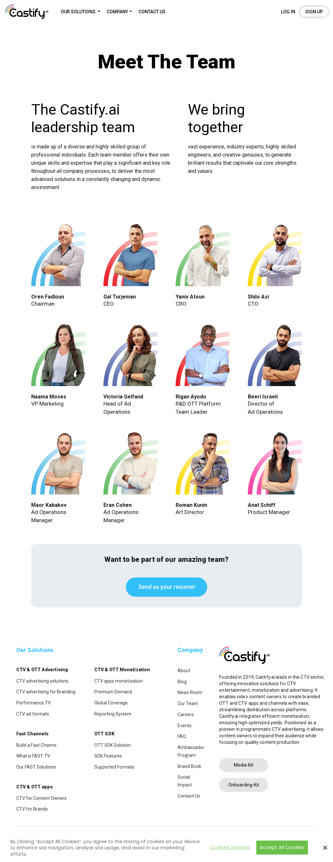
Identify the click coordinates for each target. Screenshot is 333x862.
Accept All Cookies (282, 848)
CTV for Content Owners (41, 798)
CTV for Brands (32, 809)
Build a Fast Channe (36, 745)
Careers (186, 714)
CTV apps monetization (118, 681)
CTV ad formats (32, 713)
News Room (190, 692)
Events (185, 725)
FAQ (182, 736)
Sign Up (314, 11)
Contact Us (189, 796)
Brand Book (189, 766)
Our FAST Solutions (36, 767)
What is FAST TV (33, 755)
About (184, 670)
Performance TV (33, 702)
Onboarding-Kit (243, 784)
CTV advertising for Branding (45, 691)
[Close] (325, 849)
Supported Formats (114, 767)
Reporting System (112, 713)
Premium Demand (113, 691)
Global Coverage (111, 702)
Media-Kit (243, 765)
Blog (182, 681)
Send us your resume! (166, 586)
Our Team (188, 703)
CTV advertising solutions (42, 681)
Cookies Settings (230, 848)
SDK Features (108, 755)
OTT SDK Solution (112, 745)
